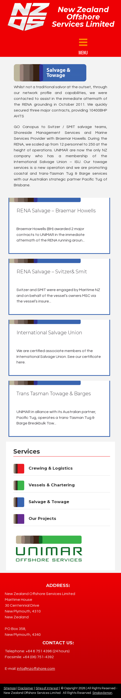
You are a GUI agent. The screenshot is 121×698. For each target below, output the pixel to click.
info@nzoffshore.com (36, 669)
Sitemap (10, 688)
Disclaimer (25, 688)
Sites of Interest (47, 688)
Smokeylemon (102, 693)
